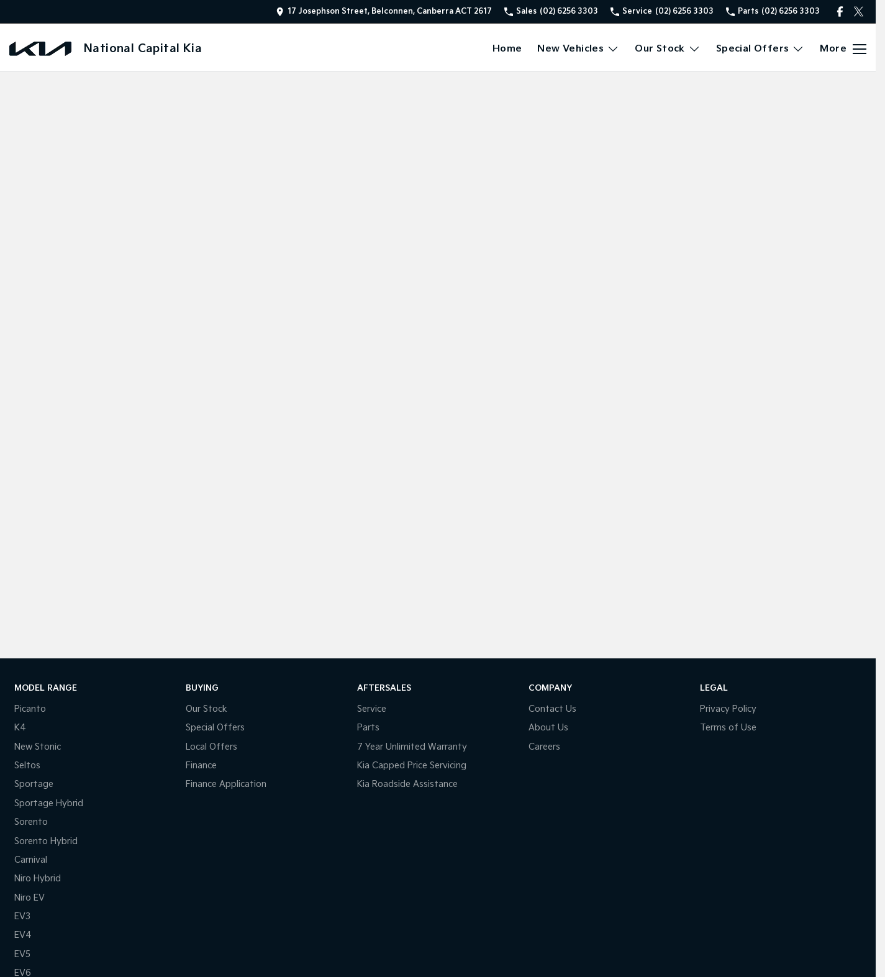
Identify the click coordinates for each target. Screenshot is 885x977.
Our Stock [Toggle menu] (668, 49)
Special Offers (215, 727)
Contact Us (552, 709)
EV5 (22, 954)
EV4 (23, 935)
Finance (201, 765)
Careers (544, 747)
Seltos (27, 765)
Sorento (31, 822)
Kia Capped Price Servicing (411, 765)
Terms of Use (728, 727)
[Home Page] (40, 49)
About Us (548, 727)
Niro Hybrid (37, 878)
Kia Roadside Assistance (407, 784)
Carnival (30, 860)
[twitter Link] (858, 11)
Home (507, 49)
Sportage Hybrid (48, 803)
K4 (20, 727)
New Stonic (37, 747)
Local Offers (211, 747)
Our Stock (206, 709)
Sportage (33, 784)
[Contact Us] (384, 11)
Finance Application (226, 784)
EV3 (22, 916)
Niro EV (29, 898)
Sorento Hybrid (46, 841)
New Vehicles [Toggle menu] (578, 49)
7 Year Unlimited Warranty (412, 747)
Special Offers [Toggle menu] (760, 49)
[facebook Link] (840, 11)
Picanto (30, 709)
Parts (368, 727)
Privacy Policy (728, 709)
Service (371, 709)
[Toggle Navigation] (843, 49)
